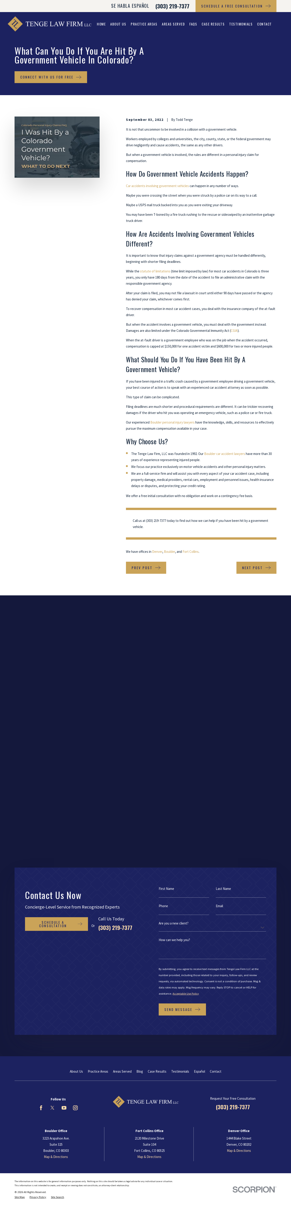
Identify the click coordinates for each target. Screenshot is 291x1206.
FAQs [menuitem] (193, 23)
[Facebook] (41, 816)
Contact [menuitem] (264, 23)
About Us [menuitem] (118, 23)
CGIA (234, 330)
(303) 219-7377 (172, 6)
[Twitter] (52, 816)
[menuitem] (20, 906)
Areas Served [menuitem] (173, 23)
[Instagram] (75, 816)
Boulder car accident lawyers (224, 454)
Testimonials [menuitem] (241, 23)
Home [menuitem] (101, 23)
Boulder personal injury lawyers (172, 422)
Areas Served (122, 780)
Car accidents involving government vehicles (157, 186)
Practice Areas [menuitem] (144, 23)
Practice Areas (98, 780)
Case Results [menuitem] (213, 23)
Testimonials (180, 780)
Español (199, 780)
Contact (215, 780)
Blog (139, 780)
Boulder (169, 551)
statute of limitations (155, 271)
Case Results (157, 780)
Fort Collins (191, 551)
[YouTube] (64, 816)
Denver (157, 551)
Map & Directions (56, 865)
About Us (76, 780)
